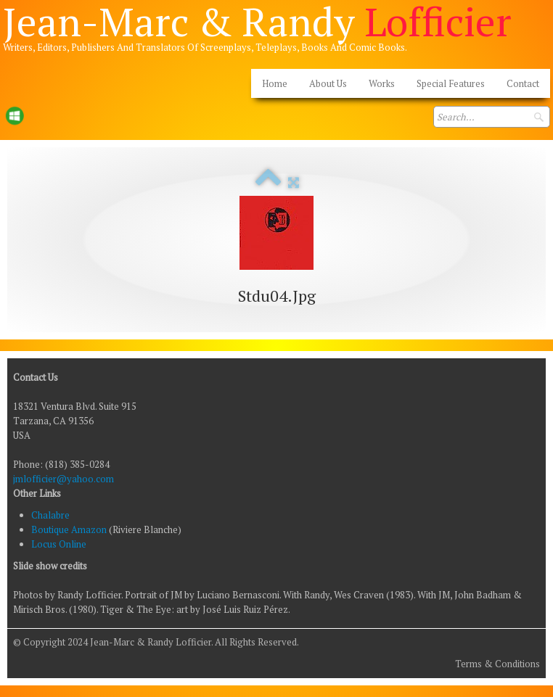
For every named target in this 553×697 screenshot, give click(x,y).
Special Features (451, 83)
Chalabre (50, 514)
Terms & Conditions (497, 663)
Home (274, 83)
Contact (523, 83)
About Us (328, 83)
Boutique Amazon (70, 529)
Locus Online (58, 543)
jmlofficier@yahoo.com (63, 478)
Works (382, 83)
